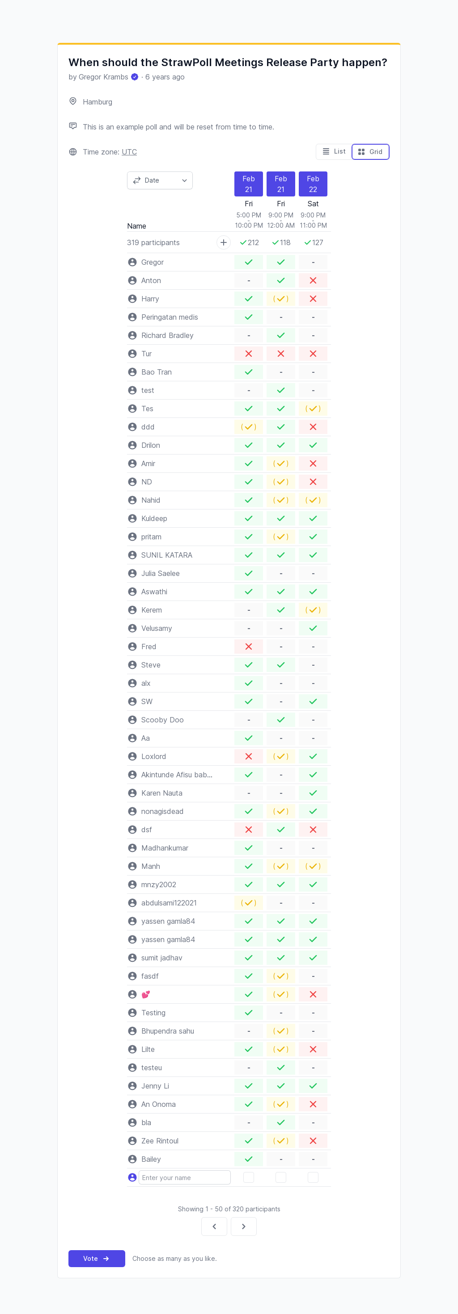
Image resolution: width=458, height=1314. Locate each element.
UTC (129, 151)
